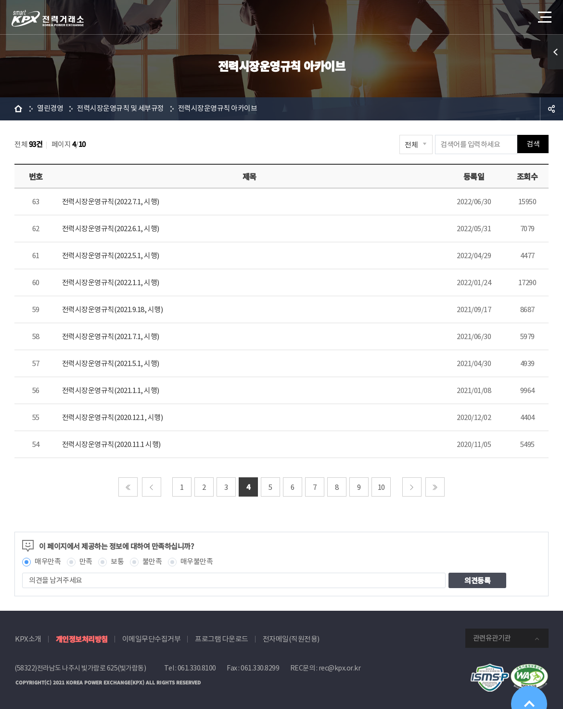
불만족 (152, 561)
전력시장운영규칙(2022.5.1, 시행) (110, 255)
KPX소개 (28, 638)
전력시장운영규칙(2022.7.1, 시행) (110, 201)
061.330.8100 (197, 668)
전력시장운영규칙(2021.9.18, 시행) (112, 309)
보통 (117, 561)
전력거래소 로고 (48, 18)
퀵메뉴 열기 (555, 52)
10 (381, 487)
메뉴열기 (543, 14)
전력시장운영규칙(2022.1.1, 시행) (110, 282)
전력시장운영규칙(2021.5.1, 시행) (110, 363)
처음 (128, 487)
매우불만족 (196, 561)
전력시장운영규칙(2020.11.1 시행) (111, 444)
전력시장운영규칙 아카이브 (217, 108)
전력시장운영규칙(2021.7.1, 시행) (110, 336)
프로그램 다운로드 (221, 638)
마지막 (435, 487)
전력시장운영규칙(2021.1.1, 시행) (110, 390)
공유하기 (551, 108)
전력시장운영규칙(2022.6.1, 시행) (110, 228)
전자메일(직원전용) (291, 638)
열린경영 (50, 108)
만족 (85, 561)
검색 (532, 144)
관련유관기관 (492, 638)
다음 (412, 487)
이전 (151, 487)
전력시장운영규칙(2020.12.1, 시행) (112, 417)
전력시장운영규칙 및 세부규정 (120, 108)
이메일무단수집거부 (151, 638)
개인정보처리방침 (82, 639)
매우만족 (48, 561)
